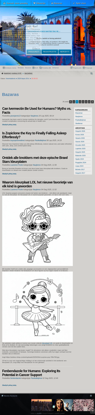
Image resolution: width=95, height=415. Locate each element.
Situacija (40, 3)
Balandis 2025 (80, 155)
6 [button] (89, 101)
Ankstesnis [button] (70, 101)
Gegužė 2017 (80, 173)
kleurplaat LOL (47, 343)
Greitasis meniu (10, 68)
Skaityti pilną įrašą (9, 124)
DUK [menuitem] (36, 68)
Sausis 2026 (79, 141)
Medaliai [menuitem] (21, 68)
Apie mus (81, 3)
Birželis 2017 (80, 169)
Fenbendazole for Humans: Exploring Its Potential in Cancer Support (31, 373)
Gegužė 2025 (80, 152)
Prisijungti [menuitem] (88, 68)
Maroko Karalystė (10, 396)
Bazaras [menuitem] (28, 68)
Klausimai (78, 113)
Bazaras (58, 3)
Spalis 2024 (79, 159)
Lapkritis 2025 (80, 148)
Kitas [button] (92, 101)
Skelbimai (78, 123)
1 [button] (73, 101)
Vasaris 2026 (80, 138)
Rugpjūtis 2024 (80, 162)
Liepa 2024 (79, 166)
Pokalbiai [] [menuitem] (46, 68)
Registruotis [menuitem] (77, 68)
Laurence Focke (16, 165)
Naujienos (79, 116)
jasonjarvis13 (15, 116)
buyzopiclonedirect (17, 140)
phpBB (39, 413)
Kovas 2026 (79, 134)
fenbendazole (15, 378)
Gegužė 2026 (80, 131)
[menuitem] (55, 67)
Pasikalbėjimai (80, 120)
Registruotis (49, 52)
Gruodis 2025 (80, 145)
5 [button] (86, 101)
